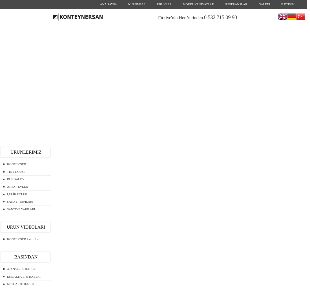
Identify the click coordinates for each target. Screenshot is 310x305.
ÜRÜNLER (164, 4)
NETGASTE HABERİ (21, 284)
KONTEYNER (16, 164)
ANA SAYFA (108, 4)
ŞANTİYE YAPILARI (21, 209)
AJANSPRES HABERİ (21, 269)
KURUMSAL (137, 4)
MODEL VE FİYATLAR (198, 4)
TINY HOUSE (16, 171)
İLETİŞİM (287, 4)
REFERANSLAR (236, 4)
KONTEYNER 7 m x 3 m (23, 239)
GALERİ (264, 4)
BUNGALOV (16, 179)
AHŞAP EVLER (17, 186)
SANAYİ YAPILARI (20, 201)
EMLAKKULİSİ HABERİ (24, 276)
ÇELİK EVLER (17, 194)
